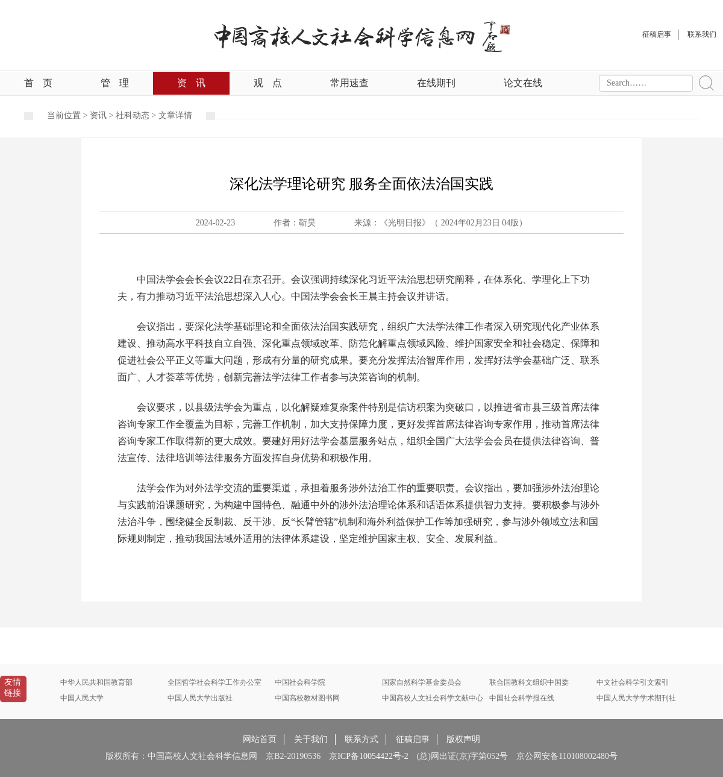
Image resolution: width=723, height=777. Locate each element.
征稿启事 (413, 739)
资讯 (191, 83)
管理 (115, 83)
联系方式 (361, 739)
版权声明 (463, 739)
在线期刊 (436, 83)
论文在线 (523, 83)
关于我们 (311, 739)
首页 (38, 83)
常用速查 (349, 83)
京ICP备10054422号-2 (368, 756)
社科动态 (132, 115)
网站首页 (260, 739)
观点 (268, 83)
